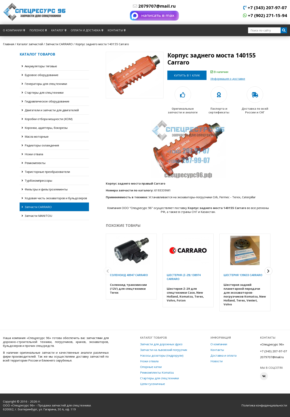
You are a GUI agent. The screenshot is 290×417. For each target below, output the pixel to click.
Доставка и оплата (223, 355)
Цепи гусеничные (152, 384)
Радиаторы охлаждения (40, 145)
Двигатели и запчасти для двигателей (50, 110)
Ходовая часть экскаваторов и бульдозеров (54, 198)
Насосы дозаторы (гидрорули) (161, 355)
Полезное (38, 30)
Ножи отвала (32, 154)
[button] (268, 272)
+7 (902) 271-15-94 (265, 15)
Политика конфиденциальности (264, 405)
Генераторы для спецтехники (44, 84)
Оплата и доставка (87, 30)
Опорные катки (151, 367)
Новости (216, 361)
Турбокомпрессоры (37, 180)
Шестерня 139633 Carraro (243, 275)
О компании (14, 30)
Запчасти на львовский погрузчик (163, 350)
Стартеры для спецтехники (42, 92)
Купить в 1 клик (189, 75)
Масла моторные (35, 136)
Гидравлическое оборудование (45, 101)
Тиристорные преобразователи (46, 172)
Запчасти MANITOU (37, 216)
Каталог (58, 30)
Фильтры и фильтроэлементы (45, 189)
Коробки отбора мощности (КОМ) (47, 119)
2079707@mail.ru (154, 6)
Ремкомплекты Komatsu (157, 372)
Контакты (117, 30)
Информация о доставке (231, 79)
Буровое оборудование (40, 75)
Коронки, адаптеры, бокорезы (45, 128)
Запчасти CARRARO (37, 207)
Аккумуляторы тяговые (39, 66)
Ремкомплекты (33, 163)
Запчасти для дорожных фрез (161, 344)
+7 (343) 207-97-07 (265, 7)
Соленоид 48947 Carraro (129, 275)
